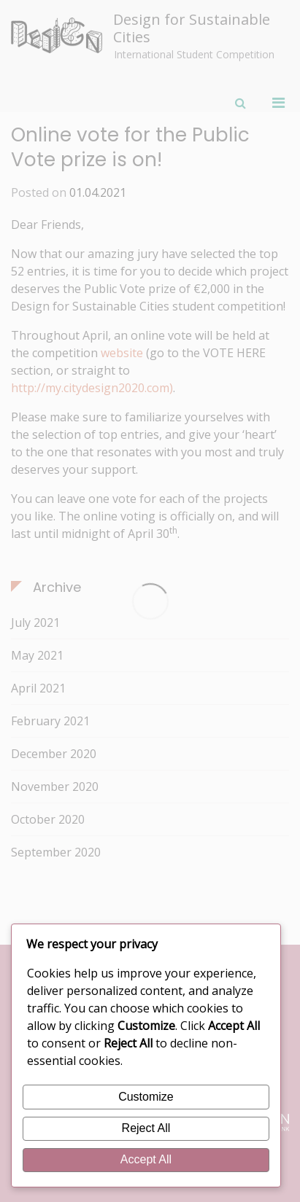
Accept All (146, 1159)
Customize (146, 1096)
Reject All (146, 1128)
